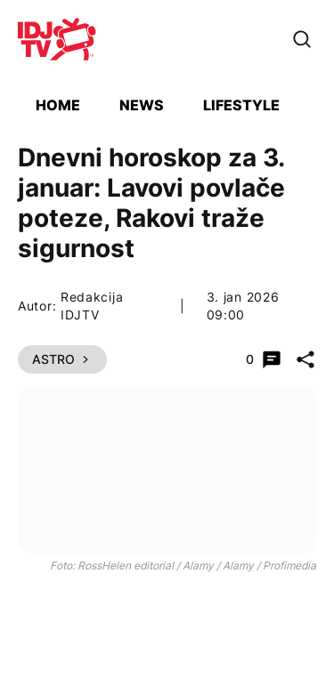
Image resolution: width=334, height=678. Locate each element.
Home (58, 105)
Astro (62, 359)
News (141, 105)
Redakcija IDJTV (92, 305)
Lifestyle (241, 105)
